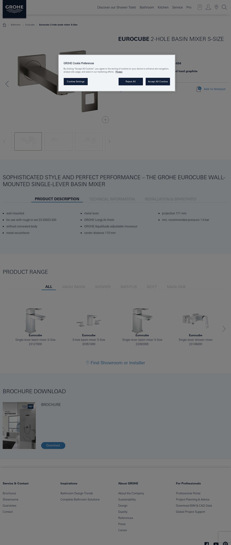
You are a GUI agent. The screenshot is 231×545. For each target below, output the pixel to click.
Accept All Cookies (158, 81)
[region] (116, 73)
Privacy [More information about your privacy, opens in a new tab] (119, 72)
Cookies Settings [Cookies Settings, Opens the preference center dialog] (75, 81)
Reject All (131, 81)
